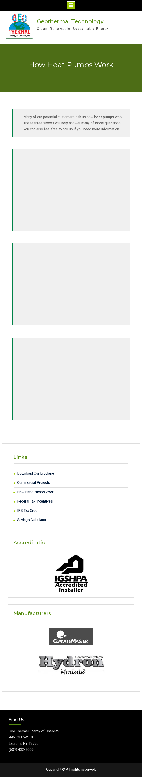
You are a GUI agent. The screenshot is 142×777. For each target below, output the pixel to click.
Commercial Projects (33, 482)
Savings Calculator (31, 520)
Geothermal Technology (70, 21)
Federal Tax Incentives (35, 501)
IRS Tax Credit (28, 510)
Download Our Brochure (35, 473)
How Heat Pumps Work (35, 492)
